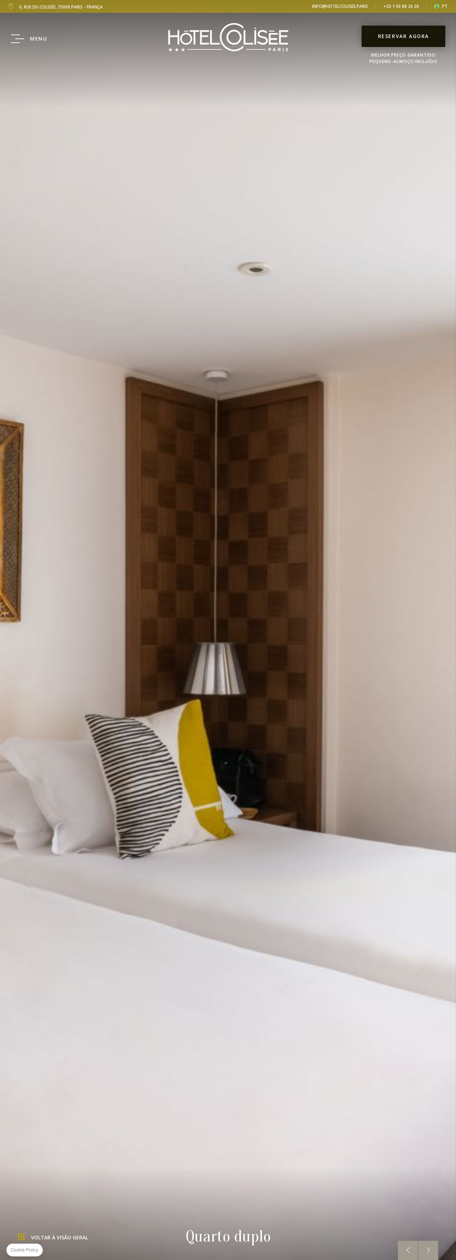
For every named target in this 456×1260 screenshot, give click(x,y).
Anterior (408, 1250)
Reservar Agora (403, 36)
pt (444, 6)
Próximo (428, 1250)
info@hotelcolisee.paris (340, 6)
